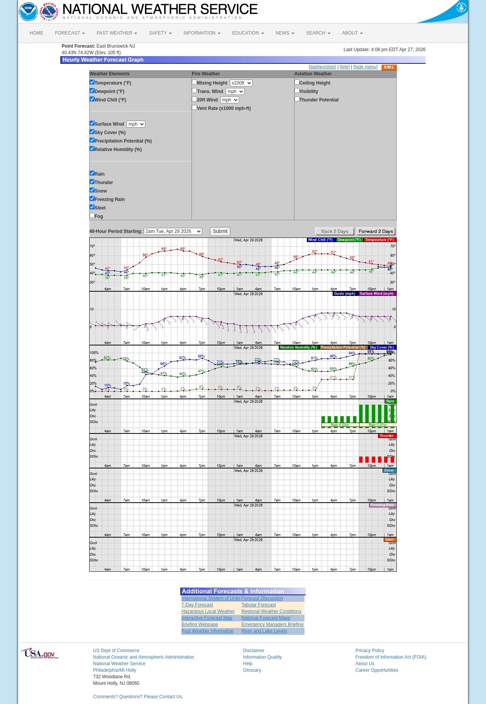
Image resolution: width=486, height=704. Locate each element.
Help (248, 663)
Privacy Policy (370, 650)
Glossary (252, 670)
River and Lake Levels (264, 631)
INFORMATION (201, 33)
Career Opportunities (377, 670)
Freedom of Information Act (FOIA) (391, 657)
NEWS (285, 33)
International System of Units (210, 598)
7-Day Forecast (197, 605)
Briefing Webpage (199, 624)
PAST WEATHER (117, 33)
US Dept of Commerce (116, 650)
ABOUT (352, 33)
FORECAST (70, 33)
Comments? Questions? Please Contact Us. (138, 696)
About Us (365, 663)
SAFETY (160, 33)
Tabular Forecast (258, 605)
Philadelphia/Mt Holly (114, 670)
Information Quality (262, 657)
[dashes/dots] (322, 67)
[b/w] (345, 67)
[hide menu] (365, 67)
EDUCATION (248, 33)
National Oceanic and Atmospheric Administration (143, 657)
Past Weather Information (207, 631)
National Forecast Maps (265, 618)
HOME (36, 33)
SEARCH (318, 33)
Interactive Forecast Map (206, 618)
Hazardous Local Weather (208, 611)
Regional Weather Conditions (271, 611)
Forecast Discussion (262, 598)
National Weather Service (119, 663)
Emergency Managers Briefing (272, 624)
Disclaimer (254, 650)
